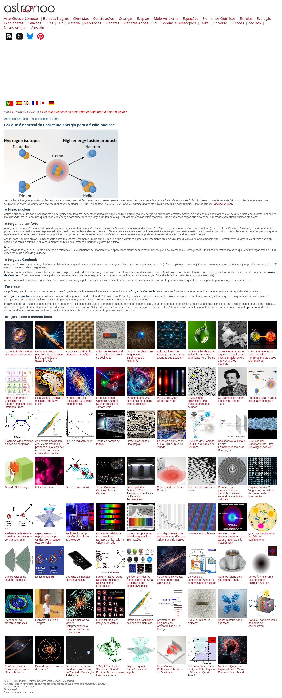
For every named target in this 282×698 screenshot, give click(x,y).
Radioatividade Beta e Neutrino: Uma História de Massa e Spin (19, 535)
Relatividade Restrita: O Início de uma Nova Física (49, 399)
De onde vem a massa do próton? (49, 666)
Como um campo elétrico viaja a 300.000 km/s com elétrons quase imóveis (49, 354)
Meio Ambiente (166, 18)
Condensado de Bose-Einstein (171, 487)
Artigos (34, 111)
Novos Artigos (15, 27)
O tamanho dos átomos (202, 532)
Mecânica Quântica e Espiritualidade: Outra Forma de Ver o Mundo (232, 668)
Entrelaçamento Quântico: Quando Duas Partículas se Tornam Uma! (110, 400)
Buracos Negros (56, 18)
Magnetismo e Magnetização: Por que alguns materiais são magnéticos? (232, 536)
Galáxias (34, 23)
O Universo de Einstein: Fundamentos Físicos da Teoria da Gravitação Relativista (80, 669)
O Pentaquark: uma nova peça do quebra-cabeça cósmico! (141, 399)
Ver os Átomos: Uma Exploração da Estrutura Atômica (262, 578)
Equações (190, 18)
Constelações (103, 18)
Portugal (20, 111)
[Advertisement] (141, 72)
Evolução (264, 18)
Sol (155, 23)
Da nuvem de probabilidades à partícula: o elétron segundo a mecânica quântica (232, 492)
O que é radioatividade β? (80, 441)
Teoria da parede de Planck (110, 441)
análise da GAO (223, 203)
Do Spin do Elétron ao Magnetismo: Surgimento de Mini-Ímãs (141, 354)
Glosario (37, 27)
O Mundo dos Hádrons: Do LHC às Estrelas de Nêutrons (202, 442)
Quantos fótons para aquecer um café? (232, 576)
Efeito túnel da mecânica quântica (19, 620)
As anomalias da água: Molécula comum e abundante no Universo (202, 353)
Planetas (112, 23)
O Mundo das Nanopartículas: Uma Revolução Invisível (262, 442)
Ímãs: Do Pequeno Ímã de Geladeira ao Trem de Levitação (110, 353)
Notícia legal (10, 689)
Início (7, 111)
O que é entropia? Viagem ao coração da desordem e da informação (262, 490)
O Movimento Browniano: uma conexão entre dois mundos (202, 400)
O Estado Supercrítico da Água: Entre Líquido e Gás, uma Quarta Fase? (202, 669)
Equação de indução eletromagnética (80, 576)
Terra (204, 23)
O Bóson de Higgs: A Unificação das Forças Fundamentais (80, 399)
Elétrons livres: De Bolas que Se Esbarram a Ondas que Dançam (171, 353)
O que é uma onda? (80, 486)
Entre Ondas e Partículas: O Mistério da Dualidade (171, 668)
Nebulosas (92, 23)
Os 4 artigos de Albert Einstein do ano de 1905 (232, 399)
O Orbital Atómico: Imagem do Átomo (110, 620)
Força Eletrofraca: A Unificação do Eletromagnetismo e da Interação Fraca (19, 400)
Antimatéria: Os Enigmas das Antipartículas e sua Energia (171, 623)
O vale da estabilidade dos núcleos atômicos (141, 620)
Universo (220, 23)
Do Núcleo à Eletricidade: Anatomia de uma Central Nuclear (202, 578)
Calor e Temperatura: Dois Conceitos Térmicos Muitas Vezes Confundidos (262, 354)
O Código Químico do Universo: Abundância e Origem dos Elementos (171, 535)
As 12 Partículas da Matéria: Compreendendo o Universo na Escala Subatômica (80, 624)
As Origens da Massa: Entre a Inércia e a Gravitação (171, 578)
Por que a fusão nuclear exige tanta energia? (262, 397)
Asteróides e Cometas (21, 18)
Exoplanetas (13, 23)
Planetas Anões (136, 23)
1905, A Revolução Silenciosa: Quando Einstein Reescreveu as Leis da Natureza (110, 669)
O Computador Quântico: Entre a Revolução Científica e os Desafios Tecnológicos (141, 492)
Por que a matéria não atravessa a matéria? (80, 351)
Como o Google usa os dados (19, 686)
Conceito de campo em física (202, 487)
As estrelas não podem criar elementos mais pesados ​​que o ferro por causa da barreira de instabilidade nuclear (49, 445)
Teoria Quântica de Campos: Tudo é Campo (110, 489)
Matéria (73, 23)
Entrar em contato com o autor (19, 692)
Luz (60, 23)
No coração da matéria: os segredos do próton (19, 351)
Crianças (126, 18)
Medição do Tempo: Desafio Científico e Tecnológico (80, 535)
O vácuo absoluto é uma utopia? (141, 441)
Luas (49, 23)
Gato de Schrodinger (19, 486)
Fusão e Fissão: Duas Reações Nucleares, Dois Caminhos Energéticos (110, 579)
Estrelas (246, 18)
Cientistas (81, 18)
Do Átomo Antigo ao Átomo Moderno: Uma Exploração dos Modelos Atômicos (141, 579)
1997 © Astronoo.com (15, 681)
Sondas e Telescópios (179, 23)
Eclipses (143, 18)
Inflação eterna (49, 486)
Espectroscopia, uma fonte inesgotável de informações (141, 535)
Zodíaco (254, 23)
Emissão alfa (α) (49, 575)
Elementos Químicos (219, 18)
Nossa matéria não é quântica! (232, 620)
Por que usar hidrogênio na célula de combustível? (262, 621)
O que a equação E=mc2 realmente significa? (141, 668)
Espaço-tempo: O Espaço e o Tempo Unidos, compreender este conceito (49, 536)
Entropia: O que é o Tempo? (49, 620)
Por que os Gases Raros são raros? (171, 397)
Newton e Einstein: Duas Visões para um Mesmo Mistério (19, 668)
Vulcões (238, 23)
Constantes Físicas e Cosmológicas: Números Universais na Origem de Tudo (110, 536)
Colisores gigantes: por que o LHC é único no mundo (171, 442)
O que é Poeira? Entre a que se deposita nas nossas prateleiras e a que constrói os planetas (232, 356)
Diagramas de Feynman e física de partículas (19, 441)
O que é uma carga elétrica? (202, 620)
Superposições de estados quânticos (19, 576)
